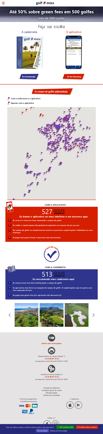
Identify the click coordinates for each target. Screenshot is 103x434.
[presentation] (10, 315)
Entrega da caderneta (52, 388)
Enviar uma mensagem (51, 343)
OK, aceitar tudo (65, 427)
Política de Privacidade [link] (58, 431)
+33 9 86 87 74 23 (51, 358)
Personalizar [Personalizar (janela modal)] (42, 430)
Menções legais (51, 393)
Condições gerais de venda (51, 390)
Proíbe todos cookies (87, 427)
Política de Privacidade (51, 395)
